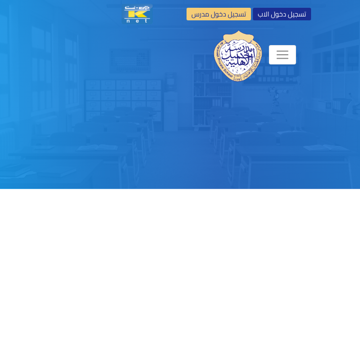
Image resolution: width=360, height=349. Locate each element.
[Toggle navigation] (282, 54)
